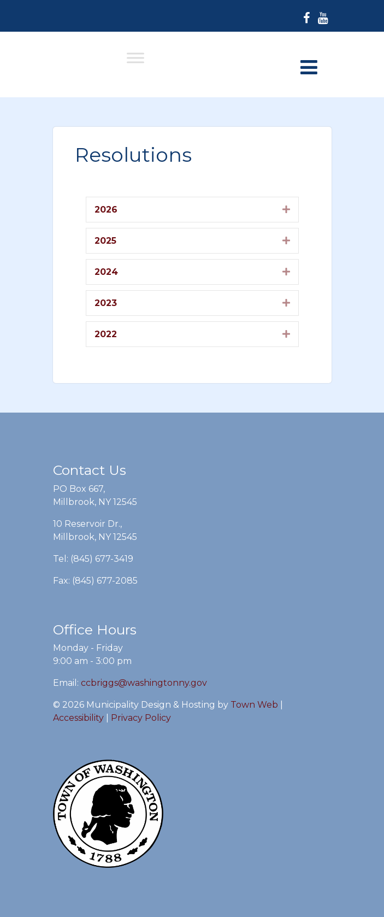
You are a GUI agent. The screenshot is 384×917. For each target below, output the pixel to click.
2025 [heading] (105, 241)
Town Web (254, 704)
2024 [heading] (106, 272)
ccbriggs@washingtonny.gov (144, 683)
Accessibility (78, 718)
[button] (286, 209)
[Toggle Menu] (135, 57)
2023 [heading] (105, 303)
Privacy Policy (141, 718)
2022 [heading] (105, 334)
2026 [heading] (105, 209)
